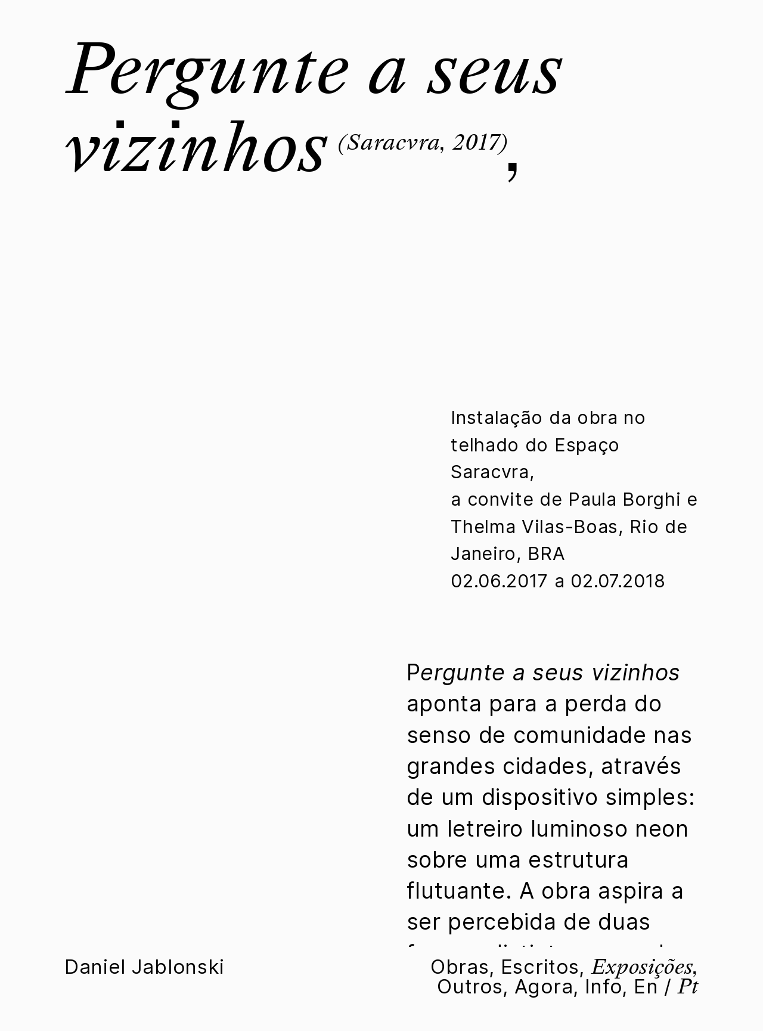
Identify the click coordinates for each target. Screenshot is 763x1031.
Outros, (472, 986)
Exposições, (645, 966)
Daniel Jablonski (144, 967)
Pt (688, 986)
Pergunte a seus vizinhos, (313, 108)
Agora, (546, 986)
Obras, (462, 967)
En (646, 986)
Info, (606, 986)
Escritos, (543, 967)
